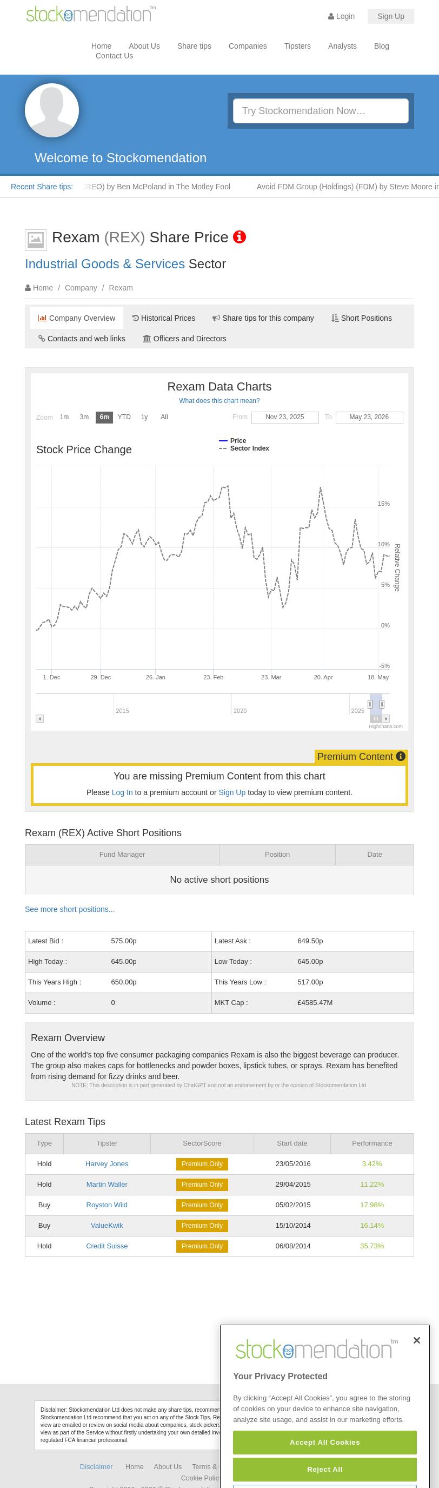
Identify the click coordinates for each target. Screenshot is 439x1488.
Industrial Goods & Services (105, 263)
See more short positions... (70, 909)
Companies (248, 46)
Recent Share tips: (42, 186)
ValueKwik (107, 1225)
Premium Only (202, 1164)
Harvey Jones (106, 1164)
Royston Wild (107, 1205)
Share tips (194, 46)
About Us (144, 46)
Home (101, 46)
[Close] (417, 1375)
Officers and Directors (185, 338)
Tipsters (297, 46)
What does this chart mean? (219, 401)
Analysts (342, 46)
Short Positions (361, 318)
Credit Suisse (107, 1246)
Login (341, 16)
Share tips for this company (263, 318)
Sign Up (390, 16)
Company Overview (76, 318)
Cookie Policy (201, 1478)
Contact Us (114, 55)
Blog (381, 46)
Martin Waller (107, 1184)
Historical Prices (163, 318)
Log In (122, 792)
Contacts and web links (81, 338)
